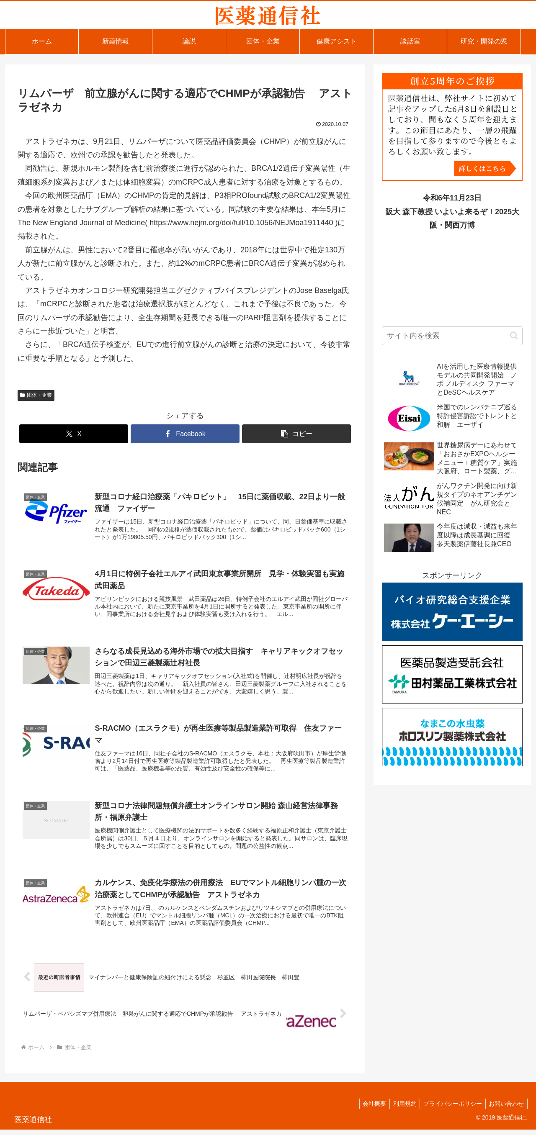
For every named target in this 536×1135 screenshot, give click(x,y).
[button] (296, 433)
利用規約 (400, 1109)
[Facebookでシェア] (185, 433)
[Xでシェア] (73, 433)
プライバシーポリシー (449, 1109)
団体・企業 (36, 395)
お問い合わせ (505, 1109)
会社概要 (367, 1109)
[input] (452, 335)
